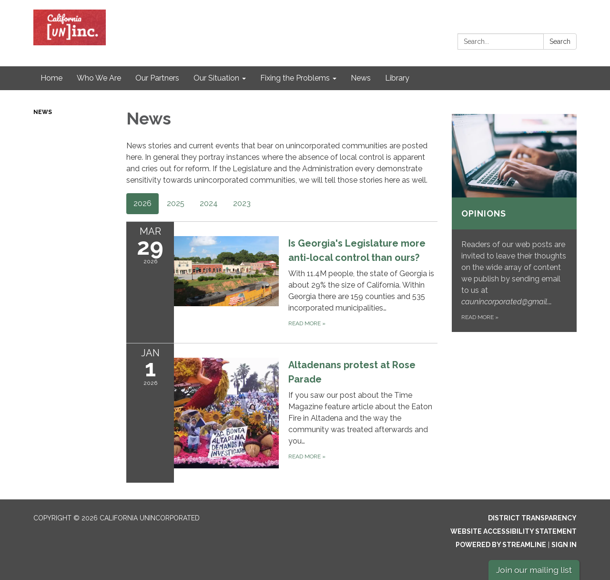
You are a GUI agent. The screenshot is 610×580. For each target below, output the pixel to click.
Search (559, 41)
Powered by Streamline (501, 545)
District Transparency (532, 518)
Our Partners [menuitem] (157, 78)
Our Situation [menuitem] (216, 78)
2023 (242, 203)
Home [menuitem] (51, 78)
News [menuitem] (361, 78)
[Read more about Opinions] (514, 223)
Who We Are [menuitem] (99, 78)
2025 (175, 203)
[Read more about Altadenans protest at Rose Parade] (281, 413)
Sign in (564, 545)
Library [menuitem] (397, 78)
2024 (209, 203)
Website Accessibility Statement (513, 531)
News (42, 112)
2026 (142, 203)
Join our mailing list (534, 570)
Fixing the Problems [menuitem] (295, 78)
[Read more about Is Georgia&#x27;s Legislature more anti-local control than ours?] (281, 282)
